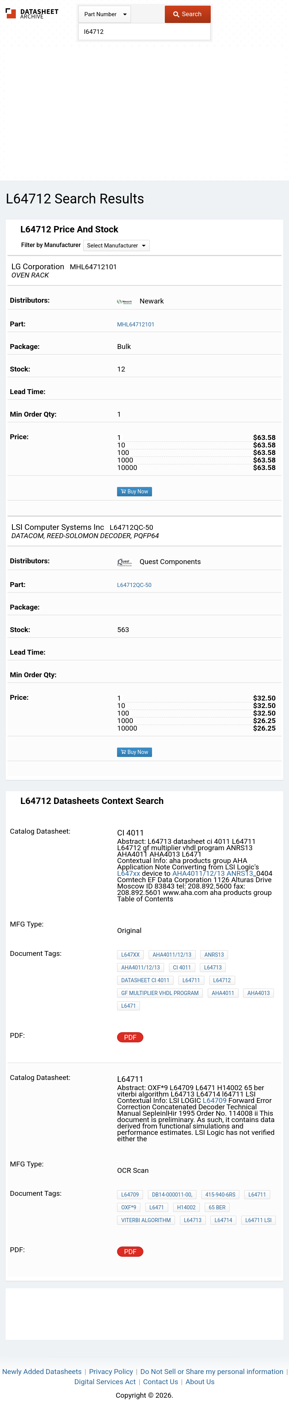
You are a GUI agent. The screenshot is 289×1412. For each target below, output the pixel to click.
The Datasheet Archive (32, 13)
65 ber (217, 1207)
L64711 (191, 980)
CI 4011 (182, 968)
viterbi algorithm (146, 1220)
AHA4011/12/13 (198, 873)
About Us (200, 1381)
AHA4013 (258, 993)
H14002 (186, 1207)
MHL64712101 (135, 324)
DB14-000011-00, (172, 1195)
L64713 (213, 968)
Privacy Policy (111, 1371)
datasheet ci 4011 (145, 980)
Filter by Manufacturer (51, 245)
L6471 (128, 1006)
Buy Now (134, 491)
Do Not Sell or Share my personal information (211, 1371)
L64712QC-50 (134, 585)
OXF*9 (128, 1207)
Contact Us (160, 1381)
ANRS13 (240, 873)
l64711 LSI (258, 1220)
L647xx (128, 873)
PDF (130, 1037)
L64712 (222, 980)
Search (187, 14)
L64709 (215, 1100)
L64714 (223, 1220)
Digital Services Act (105, 1381)
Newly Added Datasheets (42, 1371)
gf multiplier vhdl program (160, 993)
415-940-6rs (220, 1195)
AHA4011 (223, 993)
